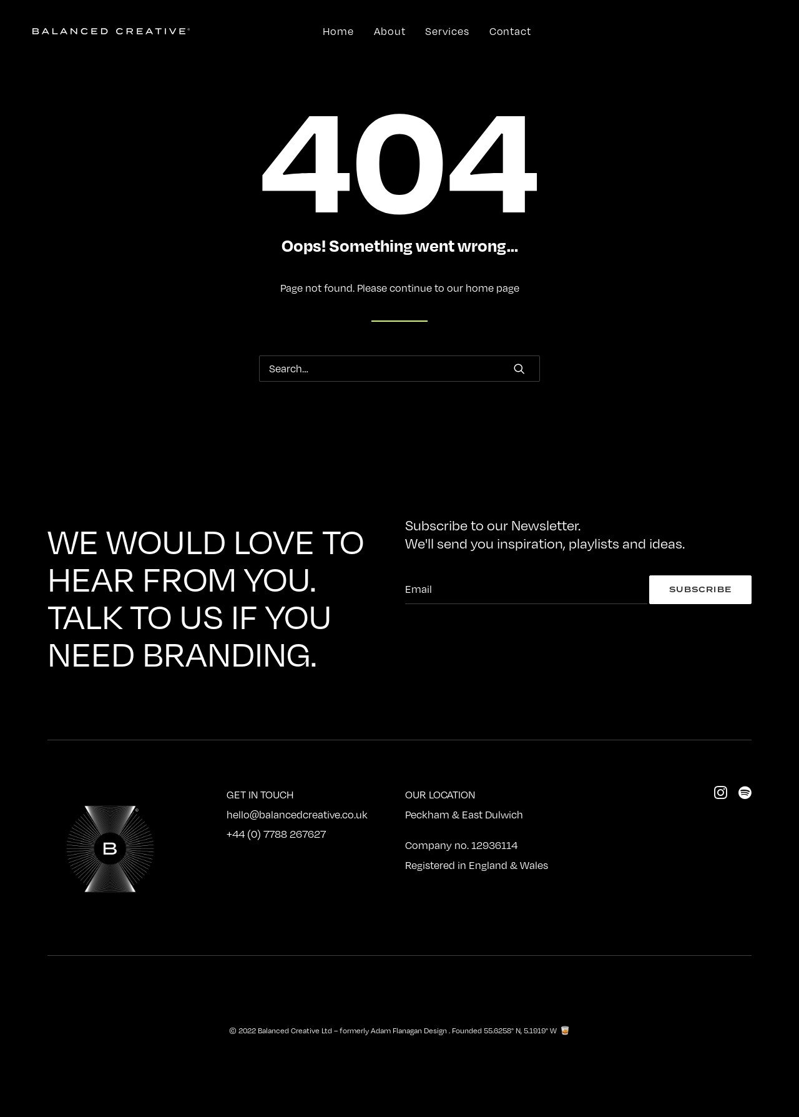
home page (492, 288)
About (390, 31)
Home (338, 31)
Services (447, 31)
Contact (510, 31)
